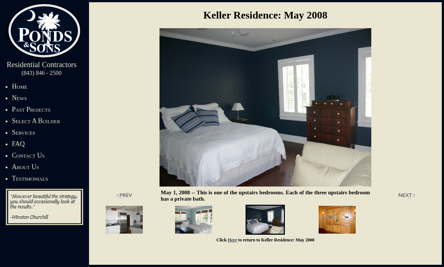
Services (23, 132)
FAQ (18, 144)
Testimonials (30, 178)
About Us (25, 167)
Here (232, 240)
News (19, 98)
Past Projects (31, 109)
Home (19, 86)
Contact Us (28, 155)
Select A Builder (36, 121)
